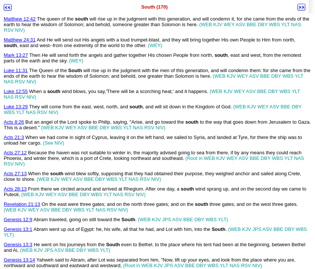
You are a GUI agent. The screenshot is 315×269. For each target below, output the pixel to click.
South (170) (154, 7)
